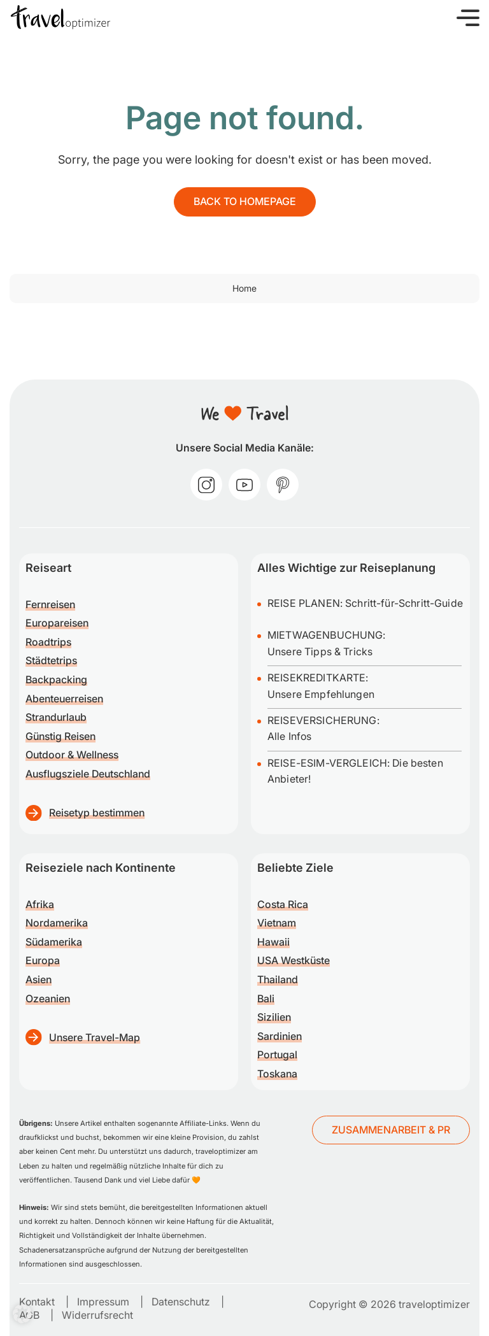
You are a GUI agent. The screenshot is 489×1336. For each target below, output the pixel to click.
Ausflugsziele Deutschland (87, 773)
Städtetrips (51, 660)
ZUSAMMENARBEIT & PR (391, 1129)
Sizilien (274, 1017)
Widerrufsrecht (97, 1315)
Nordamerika (56, 922)
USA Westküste (293, 960)
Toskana (277, 1073)
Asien (38, 979)
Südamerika (53, 941)
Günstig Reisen (60, 736)
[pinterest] (283, 485)
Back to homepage (245, 201)
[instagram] (206, 485)
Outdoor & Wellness (71, 754)
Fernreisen (50, 604)
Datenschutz (181, 1301)
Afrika (39, 904)
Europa (42, 960)
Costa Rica (282, 904)
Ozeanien (47, 998)
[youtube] (244, 485)
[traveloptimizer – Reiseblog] (60, 17)
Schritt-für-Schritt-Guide (404, 603)
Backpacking (56, 679)
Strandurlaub (56, 717)
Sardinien (279, 1036)
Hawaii (273, 941)
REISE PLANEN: (306, 603)
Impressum (103, 1301)
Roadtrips (48, 642)
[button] (468, 17)
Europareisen (57, 622)
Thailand (277, 979)
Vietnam (276, 922)
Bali (265, 998)
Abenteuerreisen (64, 698)
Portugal (277, 1054)
